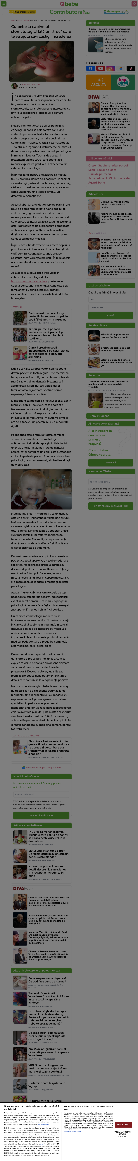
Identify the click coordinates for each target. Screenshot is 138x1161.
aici (41, 1144)
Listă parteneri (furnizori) (72, 1131)
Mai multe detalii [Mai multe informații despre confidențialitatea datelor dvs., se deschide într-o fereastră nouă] (43, 1124)
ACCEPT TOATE (123, 1125)
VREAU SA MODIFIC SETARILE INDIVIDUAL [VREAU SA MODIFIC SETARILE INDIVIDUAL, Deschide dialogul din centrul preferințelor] (122, 1134)
